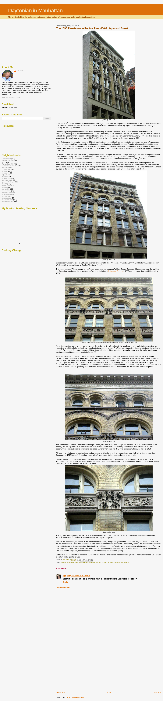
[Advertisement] (76, 672)
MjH (64, 575)
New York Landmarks (116, 562)
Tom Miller (20, 71)
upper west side (7, 201)
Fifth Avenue (6, 158)
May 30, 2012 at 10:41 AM (78, 575)
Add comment (63, 587)
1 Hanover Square (115, 271)
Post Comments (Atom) (76, 697)
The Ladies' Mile (7, 164)
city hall (4, 175)
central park (6, 169)
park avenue (6, 191)
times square (6, 194)
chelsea (4, 171)
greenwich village (8, 182)
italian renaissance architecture (85, 562)
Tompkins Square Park (10, 166)
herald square (7, 185)
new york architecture (102, 562)
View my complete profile (11, 97)
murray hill (5, 189)
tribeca (126, 562)
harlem (4, 184)
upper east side (7, 200)
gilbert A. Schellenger (67, 562)
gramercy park (7, 180)
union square (6, 198)
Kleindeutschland (8, 160)
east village (6, 176)
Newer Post (60, 692)
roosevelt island (7, 192)
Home (109, 692)
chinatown (5, 173)
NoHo (4, 162)
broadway (5, 167)
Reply (65, 582)
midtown (5, 187)
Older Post (157, 692)
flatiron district (7, 178)
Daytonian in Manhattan (35, 10)
